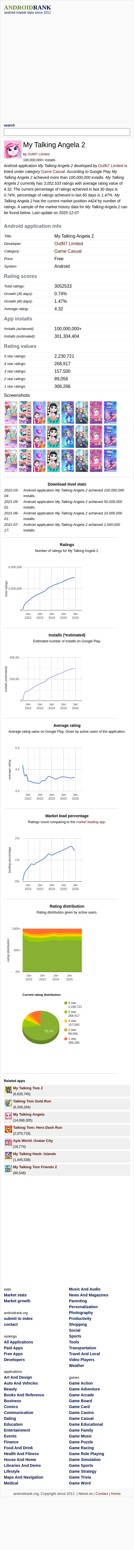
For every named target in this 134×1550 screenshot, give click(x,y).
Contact (102, 1494)
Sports (75, 1336)
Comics (11, 1406)
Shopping (78, 1324)
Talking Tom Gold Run (32, 1101)
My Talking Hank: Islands (34, 1154)
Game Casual (53, 171)
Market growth (17, 1301)
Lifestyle (12, 1471)
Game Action (81, 1383)
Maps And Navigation (23, 1477)
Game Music (80, 1436)
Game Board (80, 1401)
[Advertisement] (52, 66)
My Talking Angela (28, 1114)
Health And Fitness (21, 1453)
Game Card (79, 1406)
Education (13, 1424)
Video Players (82, 1359)
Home (116, 1494)
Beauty (10, 1389)
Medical (11, 1483)
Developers (14, 1359)
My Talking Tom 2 (28, 1088)
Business (12, 1401)
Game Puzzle (81, 1442)
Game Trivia (80, 1477)
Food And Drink (18, 1448)
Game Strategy (82, 1471)
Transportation (82, 1348)
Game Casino (81, 1412)
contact (11, 1324)
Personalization (83, 1307)
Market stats (15, 1295)
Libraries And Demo (22, 1465)
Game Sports (81, 1465)
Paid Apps (13, 1348)
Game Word (80, 1483)
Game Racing (81, 1448)
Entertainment (17, 1430)
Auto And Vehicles (21, 1383)
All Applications (18, 1342)
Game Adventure (84, 1389)
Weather (76, 1365)
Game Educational (86, 1424)
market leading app (90, 822)
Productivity (80, 1318)
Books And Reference (24, 1395)
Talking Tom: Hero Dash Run (37, 1127)
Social (74, 1330)
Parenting (78, 1301)
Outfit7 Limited (38, 154)
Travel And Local (84, 1354)
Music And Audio (84, 1289)
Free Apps (13, 1354)
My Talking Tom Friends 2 (35, 1167)
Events (10, 1436)
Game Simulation (85, 1459)
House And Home (20, 1459)
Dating (10, 1418)
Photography (81, 1312)
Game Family (81, 1430)
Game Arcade (81, 1395)
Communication (18, 1412)
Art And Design (18, 1377)
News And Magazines (88, 1295)
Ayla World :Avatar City (33, 1141)
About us (85, 1494)
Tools (74, 1342)
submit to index (18, 1318)
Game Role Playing (86, 1453)
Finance (11, 1442)
